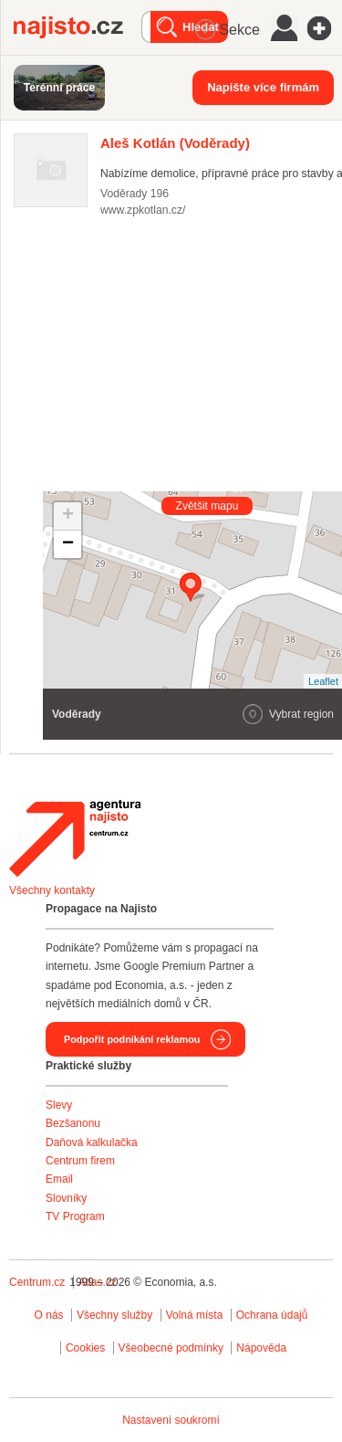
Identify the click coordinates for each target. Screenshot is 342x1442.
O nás (49, 1315)
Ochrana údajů (272, 1315)
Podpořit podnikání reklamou (132, 1039)
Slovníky (66, 1198)
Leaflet (323, 681)
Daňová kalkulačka (92, 1142)
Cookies (85, 1348)
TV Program (75, 1216)
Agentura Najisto (74, 838)
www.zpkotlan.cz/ (142, 210)
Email (59, 1179)
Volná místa (194, 1315)
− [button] (68, 544)
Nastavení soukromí (171, 1420)
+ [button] (68, 516)
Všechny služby (116, 1315)
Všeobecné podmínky (171, 1348)
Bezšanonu (73, 1123)
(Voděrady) (175, 143)
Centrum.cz (37, 1282)
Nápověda (261, 1348)
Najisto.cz (77, 27)
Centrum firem (80, 1160)
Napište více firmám (263, 87)
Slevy (59, 1105)
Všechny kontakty (52, 890)
